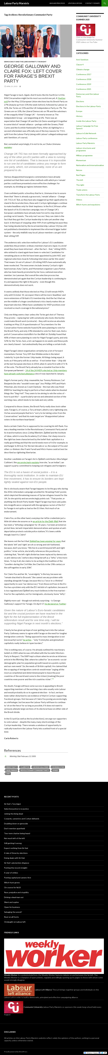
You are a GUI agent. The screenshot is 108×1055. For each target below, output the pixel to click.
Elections (80, 101)
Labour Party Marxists (16, 3)
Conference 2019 (83, 84)
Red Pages (80, 175)
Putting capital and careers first (17, 877)
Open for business (12, 907)
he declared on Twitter (55, 603)
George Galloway (41, 767)
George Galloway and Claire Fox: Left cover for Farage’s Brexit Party (33, 74)
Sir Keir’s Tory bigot (12, 804)
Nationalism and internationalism (90, 165)
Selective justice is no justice (16, 809)
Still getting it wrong (13, 843)
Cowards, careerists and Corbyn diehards (21, 818)
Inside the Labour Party (86, 121)
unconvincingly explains (28, 462)
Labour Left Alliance (28, 990)
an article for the (46, 521)
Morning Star (58, 767)
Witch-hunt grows (12, 882)
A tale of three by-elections (16, 853)
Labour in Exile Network (86, 133)
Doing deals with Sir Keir (14, 858)
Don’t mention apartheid (14, 828)
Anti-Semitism (82, 59)
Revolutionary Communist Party (35, 770)
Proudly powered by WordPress (15, 1052)
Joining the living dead (13, 814)
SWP (8, 773)
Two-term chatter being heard (17, 833)
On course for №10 (12, 887)
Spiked (55, 770)
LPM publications (75, 3)
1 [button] (5, 756)
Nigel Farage (11, 770)
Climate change (82, 69)
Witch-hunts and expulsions (88, 204)
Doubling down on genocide (16, 823)
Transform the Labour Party (88, 195)
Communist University (23, 1007)
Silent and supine (11, 902)
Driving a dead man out (14, 897)
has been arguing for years (45, 541)
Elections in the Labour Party (88, 106)
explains (8, 147)
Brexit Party (11, 767)
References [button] (12, 750)
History (79, 116)
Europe (79, 111)
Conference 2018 (83, 79)
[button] (53, 679)
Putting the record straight (15, 868)
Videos (79, 199)
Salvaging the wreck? (13, 912)
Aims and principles (57, 3)
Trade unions (81, 190)
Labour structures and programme (85, 149)
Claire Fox (25, 767)
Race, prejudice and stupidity (16, 892)
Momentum (81, 160)
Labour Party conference (86, 138)
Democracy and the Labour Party (20, 62)
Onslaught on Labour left (15, 922)
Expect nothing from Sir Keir (16, 848)
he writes (27, 639)
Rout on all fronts (11, 917)
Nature (79, 170)
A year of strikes (11, 873)
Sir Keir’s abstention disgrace (16, 863)
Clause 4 (80, 64)
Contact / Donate (92, 3)
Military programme (84, 155)
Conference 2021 (83, 89)
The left (79, 180)
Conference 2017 (83, 74)
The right (41, 62)
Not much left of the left (14, 838)
